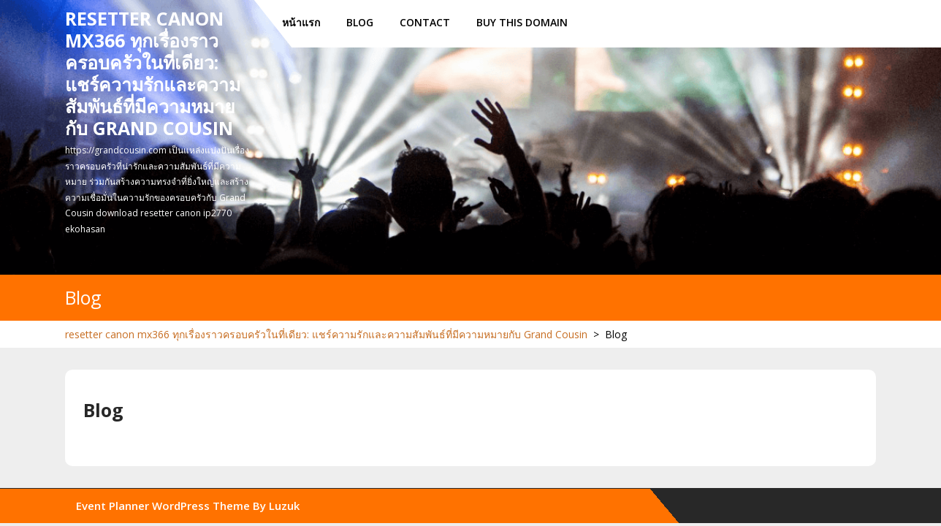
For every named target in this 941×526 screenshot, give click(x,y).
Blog (359, 22)
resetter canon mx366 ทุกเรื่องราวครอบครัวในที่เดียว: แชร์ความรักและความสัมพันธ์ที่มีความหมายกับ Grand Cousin (152, 73)
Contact (425, 22)
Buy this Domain (522, 22)
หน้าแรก (301, 22)
